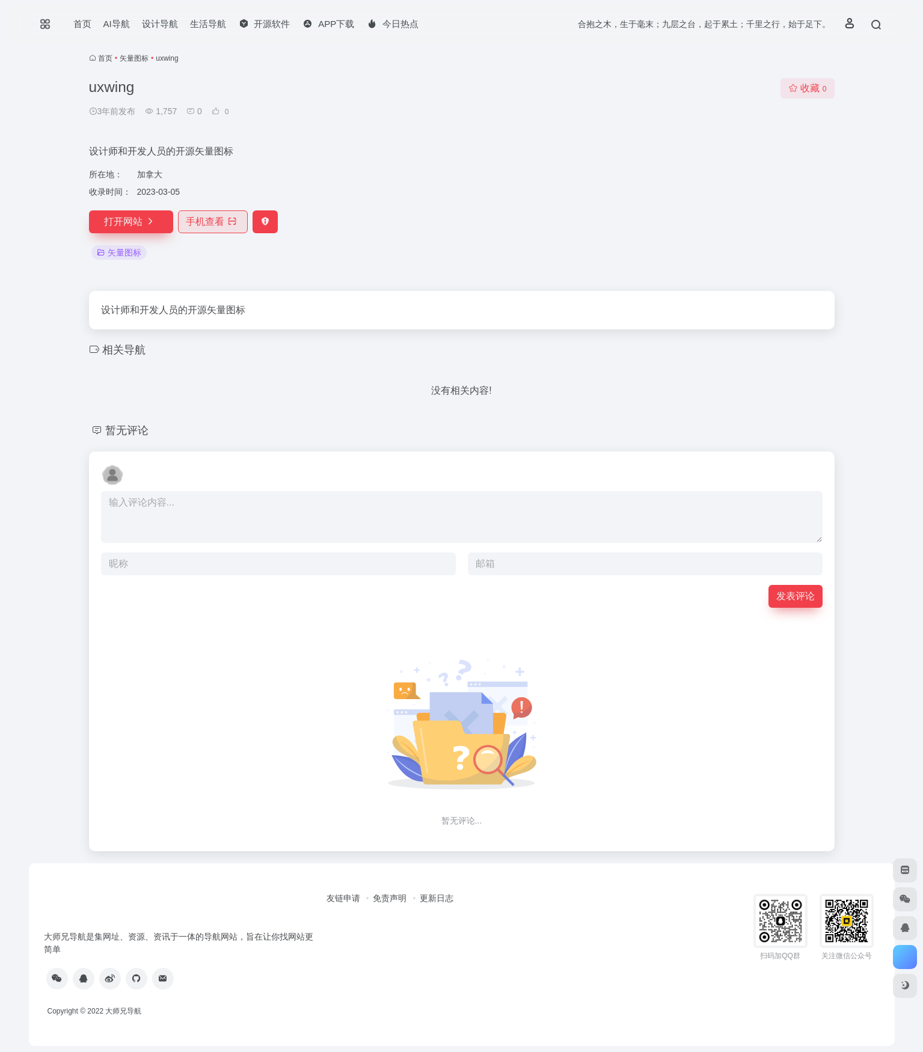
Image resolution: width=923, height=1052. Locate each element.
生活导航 (208, 24)
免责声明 (389, 898)
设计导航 (160, 24)
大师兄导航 (123, 1011)
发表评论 (795, 596)
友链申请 (343, 898)
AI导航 (116, 24)
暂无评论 (127, 430)
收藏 (807, 88)
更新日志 (436, 898)
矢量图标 (134, 58)
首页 (82, 24)
